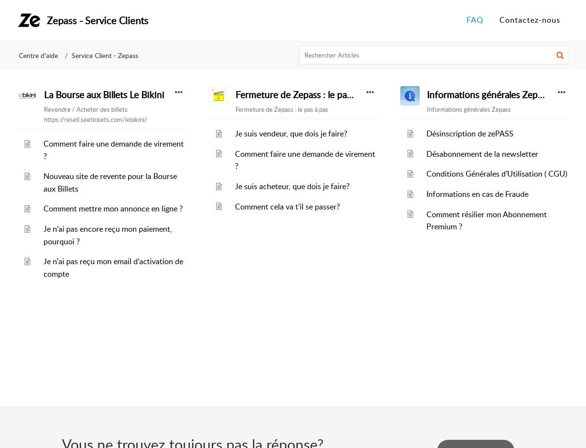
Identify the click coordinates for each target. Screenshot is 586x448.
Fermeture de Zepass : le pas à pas (304, 95)
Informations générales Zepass (488, 95)
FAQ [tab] (475, 20)
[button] (560, 55)
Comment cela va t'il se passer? (287, 206)
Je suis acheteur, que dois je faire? (292, 186)
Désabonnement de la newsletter (482, 154)
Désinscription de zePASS (469, 133)
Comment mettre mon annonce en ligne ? (113, 208)
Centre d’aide (38, 55)
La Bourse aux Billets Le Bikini (104, 95)
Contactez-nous (529, 20)
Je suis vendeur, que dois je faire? (291, 133)
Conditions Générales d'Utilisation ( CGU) (496, 173)
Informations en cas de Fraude (477, 194)
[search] (434, 55)
